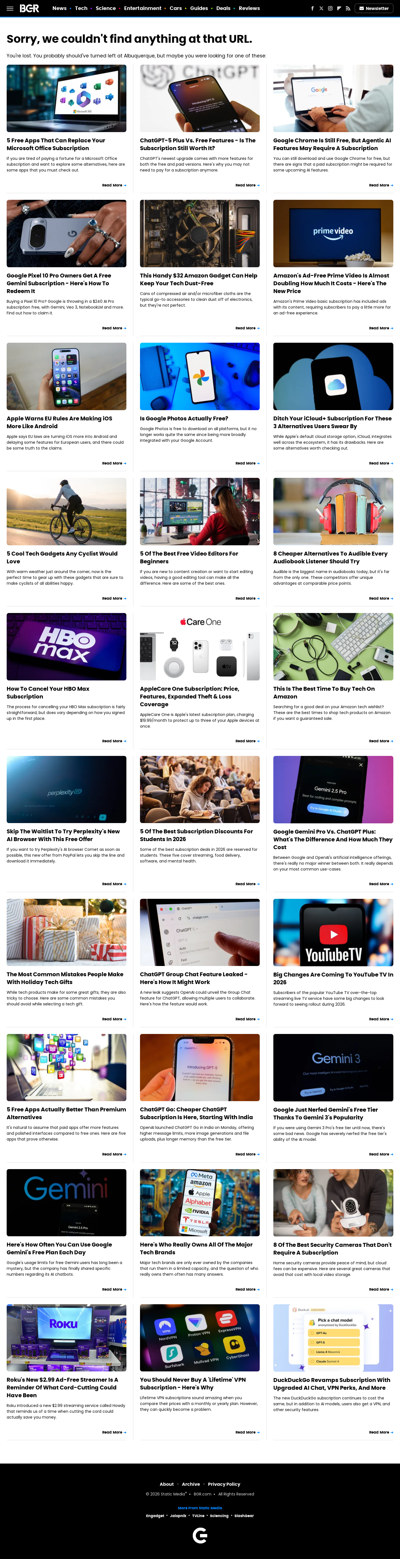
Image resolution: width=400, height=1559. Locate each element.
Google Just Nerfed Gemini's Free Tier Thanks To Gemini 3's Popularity (325, 1113)
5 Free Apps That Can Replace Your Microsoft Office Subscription (56, 144)
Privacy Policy (224, 1484)
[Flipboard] (339, 8)
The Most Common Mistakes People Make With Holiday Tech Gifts (65, 978)
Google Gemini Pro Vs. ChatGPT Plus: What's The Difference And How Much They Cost (333, 839)
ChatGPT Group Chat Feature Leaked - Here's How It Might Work (194, 978)
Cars (176, 8)
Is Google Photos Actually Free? (184, 418)
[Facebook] (312, 8)
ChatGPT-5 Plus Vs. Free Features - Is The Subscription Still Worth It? (198, 144)
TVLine (198, 1515)
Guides (199, 8)
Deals (223, 8)
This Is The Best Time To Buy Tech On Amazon (324, 692)
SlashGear (244, 1515)
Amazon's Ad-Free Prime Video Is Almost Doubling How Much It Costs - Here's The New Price (331, 283)
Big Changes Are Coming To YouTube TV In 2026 (333, 978)
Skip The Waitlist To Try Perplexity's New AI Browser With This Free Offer (63, 835)
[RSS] (348, 8)
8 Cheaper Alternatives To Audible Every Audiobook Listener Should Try (330, 557)
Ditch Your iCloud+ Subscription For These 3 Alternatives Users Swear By (332, 422)
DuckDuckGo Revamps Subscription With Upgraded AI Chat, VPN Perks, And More (331, 1383)
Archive (191, 1484)
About (167, 1484)
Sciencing (219, 1515)
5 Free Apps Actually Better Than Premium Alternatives (66, 1113)
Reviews (249, 8)
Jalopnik (178, 1515)
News (59, 8)
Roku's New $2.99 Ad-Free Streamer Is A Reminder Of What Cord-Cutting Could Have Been (62, 1387)
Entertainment (142, 8)
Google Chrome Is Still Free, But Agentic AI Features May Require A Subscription (332, 144)
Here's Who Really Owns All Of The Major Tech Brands (196, 1248)
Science (106, 8)
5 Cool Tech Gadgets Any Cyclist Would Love (62, 557)
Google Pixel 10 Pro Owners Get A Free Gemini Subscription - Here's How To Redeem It (59, 283)
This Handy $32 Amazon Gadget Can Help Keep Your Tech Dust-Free (199, 279)
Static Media (173, 1494)
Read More (112, 185)
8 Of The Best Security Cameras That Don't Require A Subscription (332, 1248)
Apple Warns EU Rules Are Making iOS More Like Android (59, 422)
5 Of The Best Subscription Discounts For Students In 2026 (196, 835)
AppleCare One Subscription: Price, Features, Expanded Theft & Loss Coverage (189, 696)
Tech (81, 8)
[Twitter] (321, 8)
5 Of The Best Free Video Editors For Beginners (189, 557)
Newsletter (374, 8)
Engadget (155, 1515)
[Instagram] (330, 8)
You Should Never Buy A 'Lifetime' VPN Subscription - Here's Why (193, 1383)
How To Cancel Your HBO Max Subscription (48, 692)
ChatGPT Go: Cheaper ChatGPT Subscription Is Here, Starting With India (196, 1113)
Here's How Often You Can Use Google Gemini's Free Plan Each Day (59, 1248)
